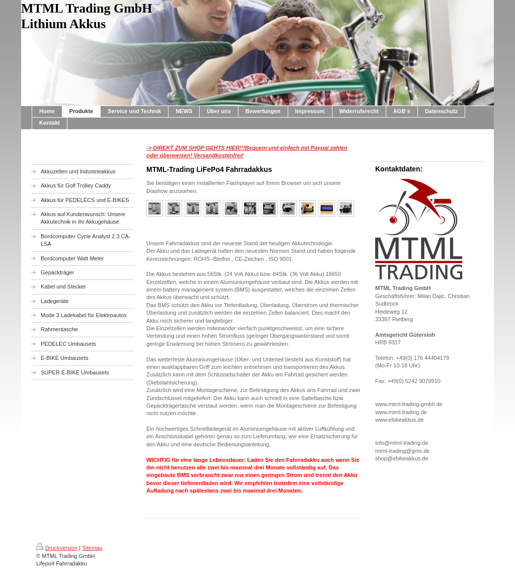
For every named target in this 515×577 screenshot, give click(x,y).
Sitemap (92, 548)
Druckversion (56, 548)
